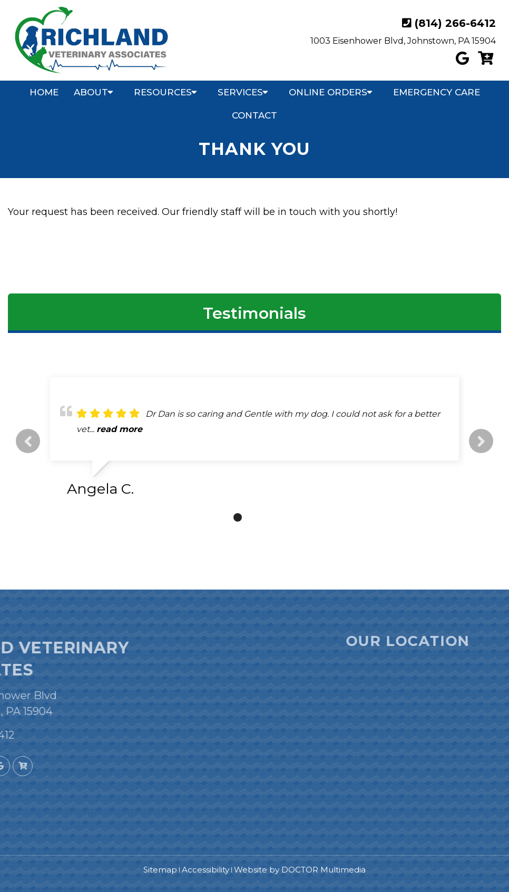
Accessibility (205, 870)
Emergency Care (436, 92)
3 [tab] (253, 517)
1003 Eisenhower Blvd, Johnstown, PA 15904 (403, 41)
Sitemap (160, 870)
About (91, 92)
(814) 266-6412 (455, 23)
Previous (28, 441)
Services (240, 92)
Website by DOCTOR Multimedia (300, 870)
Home (44, 92)
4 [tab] (269, 517)
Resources (163, 92)
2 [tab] (237, 517)
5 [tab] (285, 517)
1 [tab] (222, 517)
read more (119, 429)
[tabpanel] (254, 441)
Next (481, 441)
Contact (254, 115)
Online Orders (328, 92)
